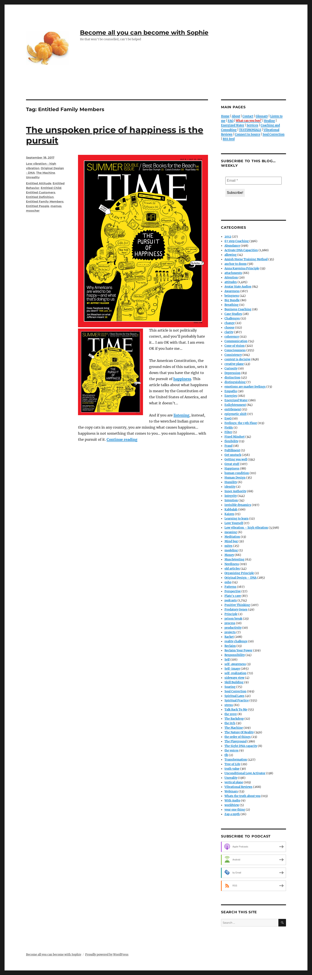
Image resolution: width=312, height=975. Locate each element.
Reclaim (230, 646)
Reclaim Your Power (238, 650)
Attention (231, 277)
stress (228, 705)
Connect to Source (247, 134)
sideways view (234, 678)
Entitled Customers (40, 192)
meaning (230, 532)
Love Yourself (233, 523)
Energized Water (232, 125)
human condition (236, 473)
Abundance (232, 246)
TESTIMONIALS (250, 130)
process (229, 623)
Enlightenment (235, 405)
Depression (232, 373)
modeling (231, 550)
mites (228, 546)
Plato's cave (232, 596)
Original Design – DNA (240, 578)
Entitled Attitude (38, 183)
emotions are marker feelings (245, 387)
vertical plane (233, 782)
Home (225, 116)
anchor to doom (235, 264)
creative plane (234, 364)
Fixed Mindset (234, 437)
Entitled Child (51, 187)
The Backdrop (234, 719)
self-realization (235, 673)
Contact (247, 116)
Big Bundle (232, 300)
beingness (231, 296)
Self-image (232, 669)
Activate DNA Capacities (241, 250)
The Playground (235, 741)
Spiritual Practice (236, 700)
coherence (231, 336)
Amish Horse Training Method (246, 259)
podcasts (230, 600)
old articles (232, 568)
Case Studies (233, 314)
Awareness (232, 291)
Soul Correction (273, 134)
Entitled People (37, 206)
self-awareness (235, 664)
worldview (231, 805)
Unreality (33, 177)
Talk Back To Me (235, 709)
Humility (230, 482)
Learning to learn (236, 518)
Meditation (232, 537)
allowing (230, 255)
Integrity (230, 496)
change (229, 323)
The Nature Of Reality (239, 732)
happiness (182, 379)
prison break (233, 618)
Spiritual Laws (234, 696)
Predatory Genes (235, 609)
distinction (232, 377)
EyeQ (227, 418)
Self (227, 659)
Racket (229, 637)
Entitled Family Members (44, 201)
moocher (33, 210)
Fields (228, 427)
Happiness (231, 468)
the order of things (237, 737)
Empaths (230, 391)
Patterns (230, 587)
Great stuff (231, 464)
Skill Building (234, 682)
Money (229, 555)
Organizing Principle (239, 573)
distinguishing (235, 382)
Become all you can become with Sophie (144, 32)
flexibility (231, 441)
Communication (235, 341)
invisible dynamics (237, 505)
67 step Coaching (236, 241)
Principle (230, 614)
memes (56, 206)
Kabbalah (230, 509)
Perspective (232, 591)
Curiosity (230, 368)
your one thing (234, 809)
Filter (228, 432)
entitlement (232, 409)
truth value (231, 769)
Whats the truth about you (242, 796)
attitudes (230, 282)
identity (230, 487)
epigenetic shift (235, 414)
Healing (269, 121)
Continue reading (122, 439)
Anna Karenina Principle (241, 268)
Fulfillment (232, 450)
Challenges (232, 318)
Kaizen (229, 514)
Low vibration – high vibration (246, 528)
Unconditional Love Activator (244, 773)
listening (181, 415)
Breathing (231, 305)
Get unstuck (232, 455)
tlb (226, 755)
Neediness (231, 564)
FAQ (230, 121)
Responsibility (234, 655)
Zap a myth (232, 814)
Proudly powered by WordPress (106, 954)
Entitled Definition (40, 197)
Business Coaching (237, 309)
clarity (228, 332)
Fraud (228, 446)
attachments (233, 273)
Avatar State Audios (237, 286)
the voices (231, 750)
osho (227, 582)
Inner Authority (235, 491)
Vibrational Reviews (238, 787)
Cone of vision (234, 346)
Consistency (233, 355)
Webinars (231, 791)
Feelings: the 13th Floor (240, 423)
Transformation (235, 759)
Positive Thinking (237, 605)
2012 (227, 236)
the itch (229, 723)
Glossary (262, 116)
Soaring (230, 687)
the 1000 (230, 714)
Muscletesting (234, 559)
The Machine (45, 172)
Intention (231, 500)
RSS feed (229, 139)
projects (230, 632)
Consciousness (235, 350)
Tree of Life (232, 764)
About (236, 116)
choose (229, 327)
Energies (230, 396)
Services (252, 125)
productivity (233, 628)
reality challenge (235, 641)
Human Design (234, 477)
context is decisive (237, 359)
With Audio (232, 800)
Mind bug (231, 541)
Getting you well (235, 459)
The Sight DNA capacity (240, 746)
